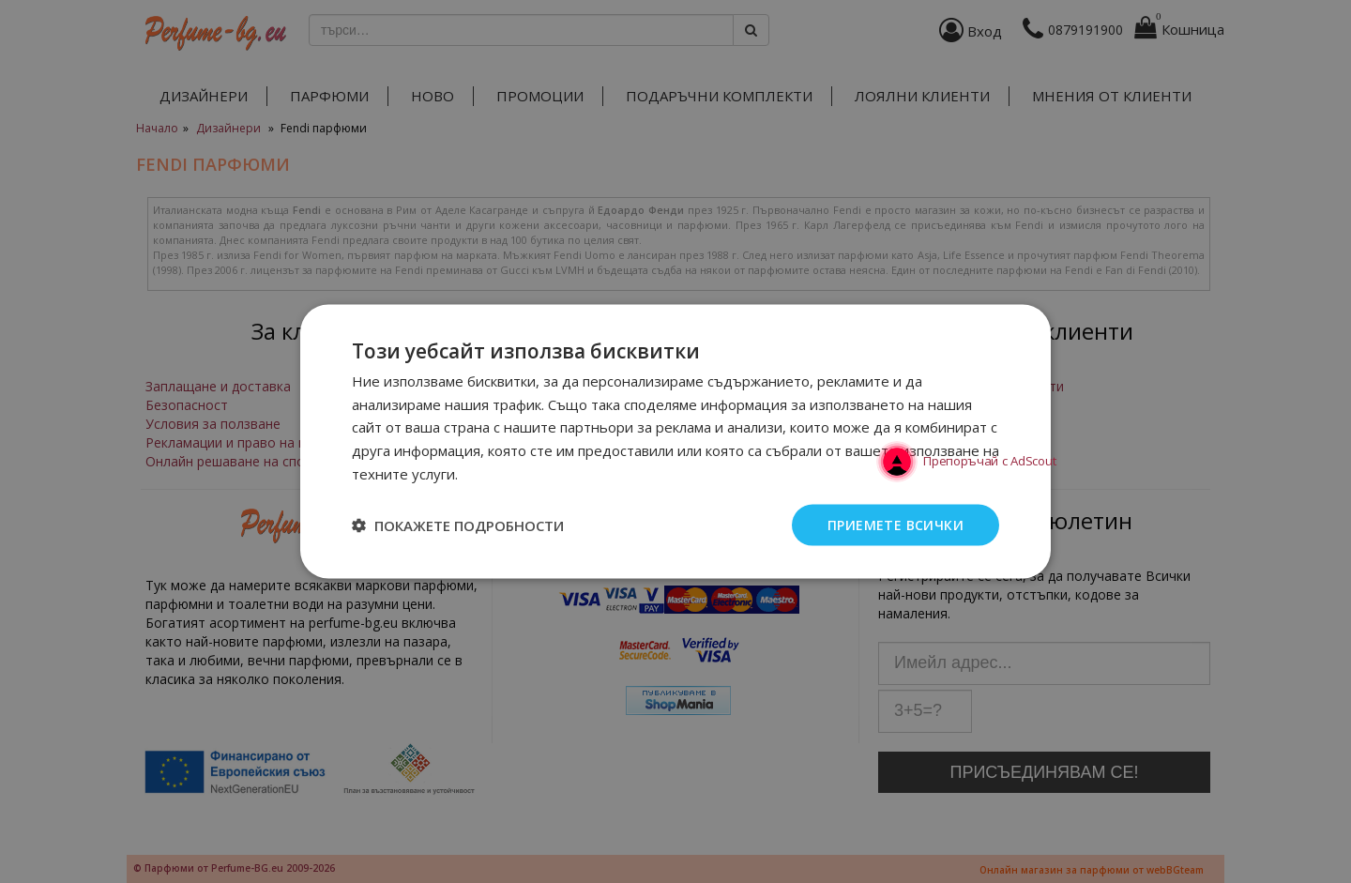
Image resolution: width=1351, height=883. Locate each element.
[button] (458, 525)
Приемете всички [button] (895, 524)
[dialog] (675, 441)
